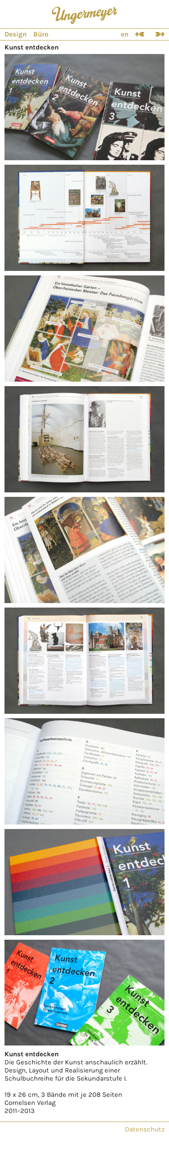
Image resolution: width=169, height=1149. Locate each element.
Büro (40, 34)
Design (16, 34)
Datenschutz (144, 1129)
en (124, 34)
